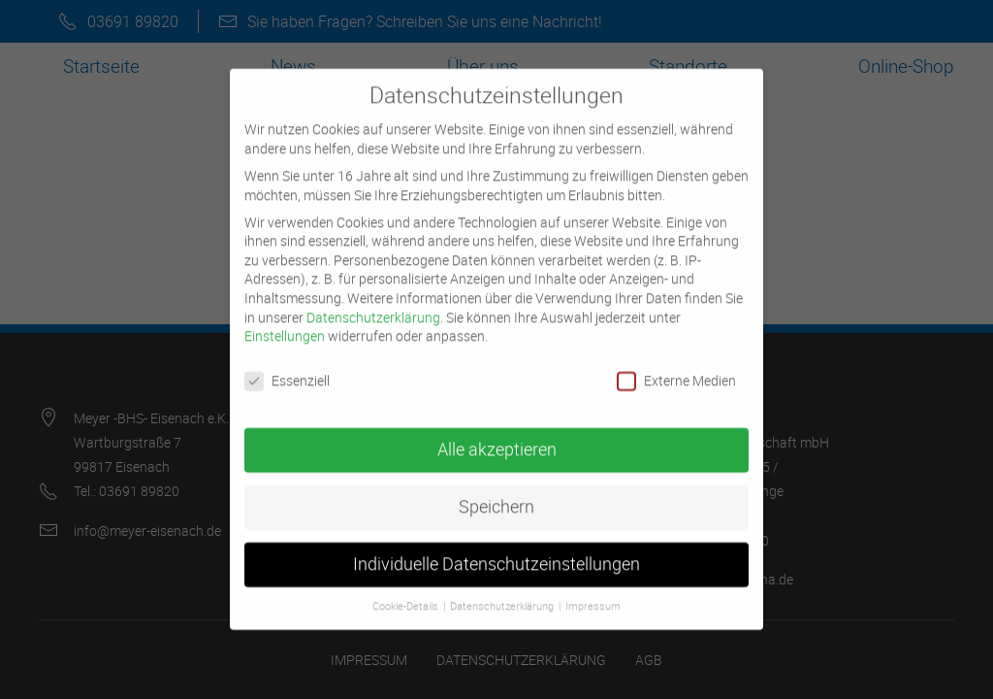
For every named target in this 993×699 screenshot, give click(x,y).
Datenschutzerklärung (373, 301)
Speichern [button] (496, 491)
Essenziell (287, 364)
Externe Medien (676, 364)
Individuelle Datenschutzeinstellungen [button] (496, 548)
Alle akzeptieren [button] (497, 433)
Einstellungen (284, 320)
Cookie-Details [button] (406, 590)
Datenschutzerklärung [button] (503, 590)
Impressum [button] (593, 590)
